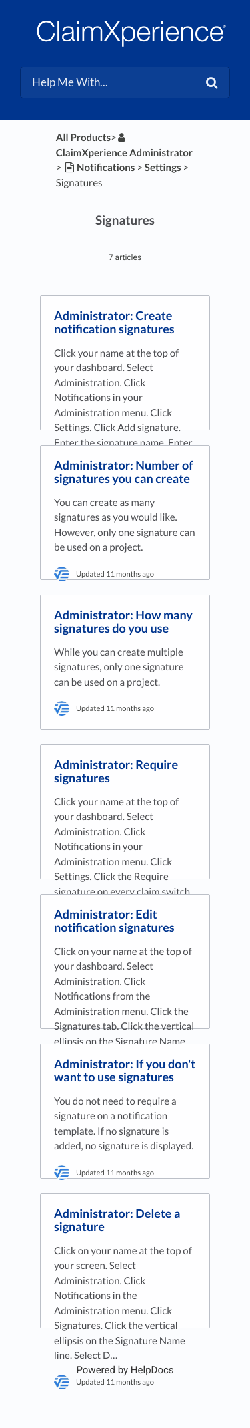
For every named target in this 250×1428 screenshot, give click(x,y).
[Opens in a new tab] (124, 1370)
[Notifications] (99, 168)
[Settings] (163, 168)
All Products (83, 138)
